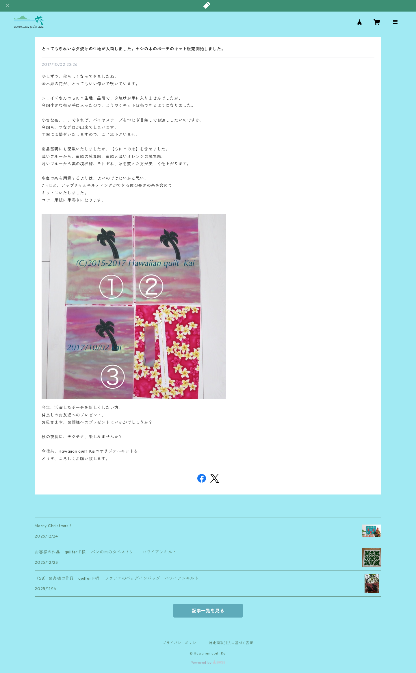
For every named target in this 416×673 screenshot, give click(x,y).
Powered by (208, 662)
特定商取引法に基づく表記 (231, 643)
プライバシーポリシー (181, 643)
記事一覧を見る (208, 610)
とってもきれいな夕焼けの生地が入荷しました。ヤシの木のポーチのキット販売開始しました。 (133, 48)
